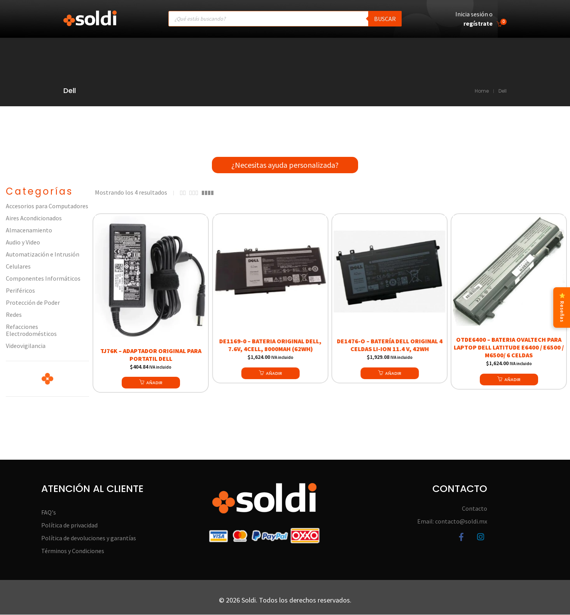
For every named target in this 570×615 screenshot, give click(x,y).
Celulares (18, 267)
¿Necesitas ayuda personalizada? (285, 165)
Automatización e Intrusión (42, 255)
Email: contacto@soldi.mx (452, 522)
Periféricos (20, 291)
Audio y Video (23, 243)
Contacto (474, 509)
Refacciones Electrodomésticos (31, 330)
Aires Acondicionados (34, 219)
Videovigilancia (25, 346)
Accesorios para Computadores (47, 207)
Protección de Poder (33, 303)
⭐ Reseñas (561, 307)
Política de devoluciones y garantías (88, 539)
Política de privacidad (69, 526)
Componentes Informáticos (43, 279)
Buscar (385, 19)
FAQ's (48, 513)
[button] (151, 383)
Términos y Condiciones (72, 551)
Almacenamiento (29, 231)
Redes (14, 315)
